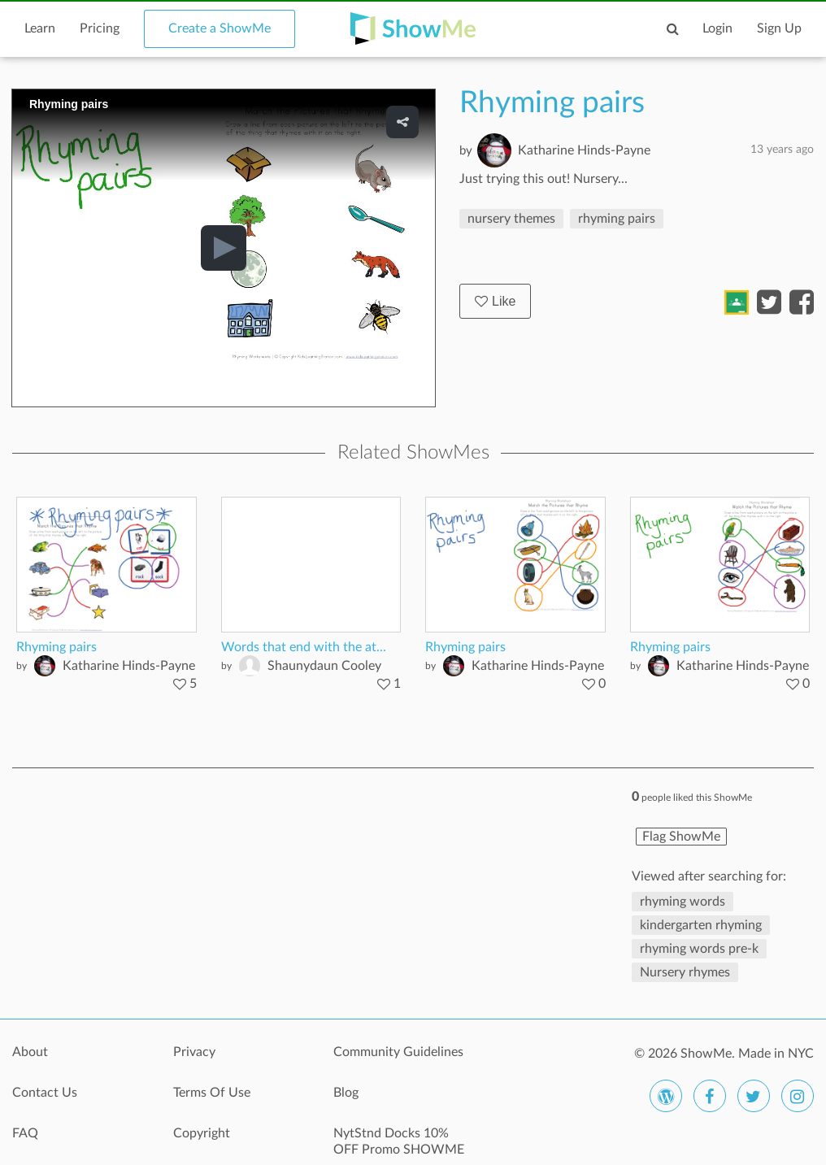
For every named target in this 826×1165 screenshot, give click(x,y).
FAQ (25, 1133)
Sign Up (779, 28)
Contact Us (44, 1092)
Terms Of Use (211, 1092)
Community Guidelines (398, 1051)
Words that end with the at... (303, 647)
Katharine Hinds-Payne (584, 150)
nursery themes (511, 218)
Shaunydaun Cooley (324, 665)
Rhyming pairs (56, 647)
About (30, 1051)
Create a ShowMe (219, 28)
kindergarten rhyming (701, 925)
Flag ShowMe (681, 836)
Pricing (100, 28)
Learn (39, 28)
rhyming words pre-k (699, 948)
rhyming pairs (616, 218)
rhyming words (682, 901)
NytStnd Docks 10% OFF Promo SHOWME (398, 1141)
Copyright (201, 1133)
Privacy (194, 1051)
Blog (346, 1092)
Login (717, 28)
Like (495, 301)
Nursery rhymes (685, 972)
